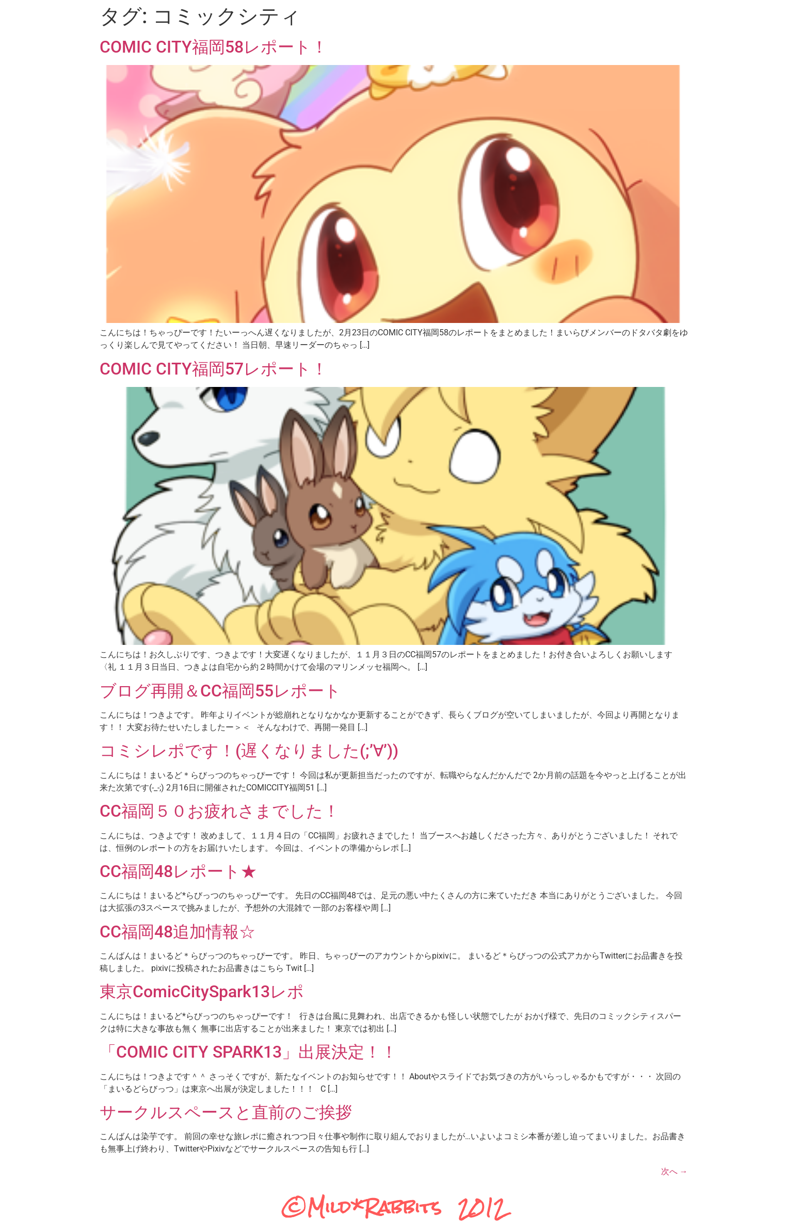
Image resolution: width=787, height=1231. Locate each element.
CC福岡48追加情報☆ (177, 932)
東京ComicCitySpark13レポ (202, 991)
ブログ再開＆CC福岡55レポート (220, 691)
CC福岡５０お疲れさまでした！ (220, 811)
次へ (674, 1171)
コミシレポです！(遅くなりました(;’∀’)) (249, 750)
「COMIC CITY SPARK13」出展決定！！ (248, 1052)
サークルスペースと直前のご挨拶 (226, 1112)
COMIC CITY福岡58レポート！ (214, 47)
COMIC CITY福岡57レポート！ (214, 369)
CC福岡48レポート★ (178, 871)
